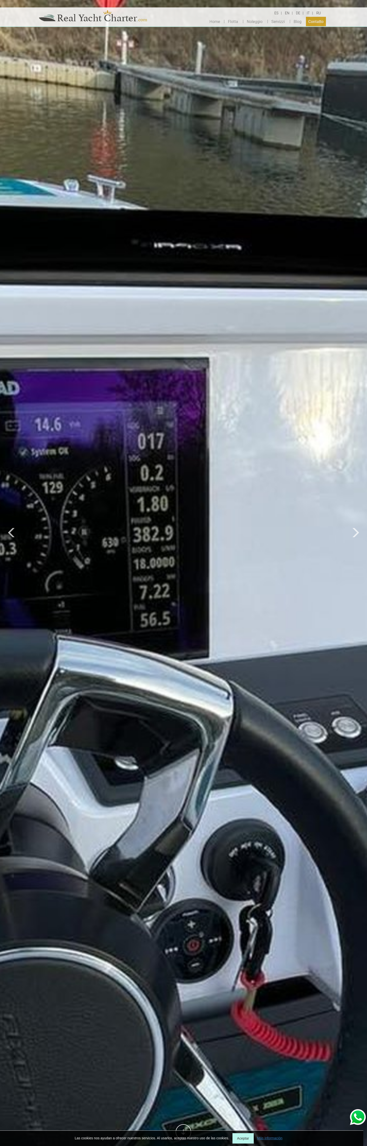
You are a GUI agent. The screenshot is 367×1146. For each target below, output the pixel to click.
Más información (269, 1138)
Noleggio (255, 21)
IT (308, 13)
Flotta (233, 21)
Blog (297, 21)
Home (214, 21)
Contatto (316, 21)
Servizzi (278, 21)
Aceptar (243, 1138)
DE (298, 13)
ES (276, 13)
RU (318, 13)
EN (287, 13)
